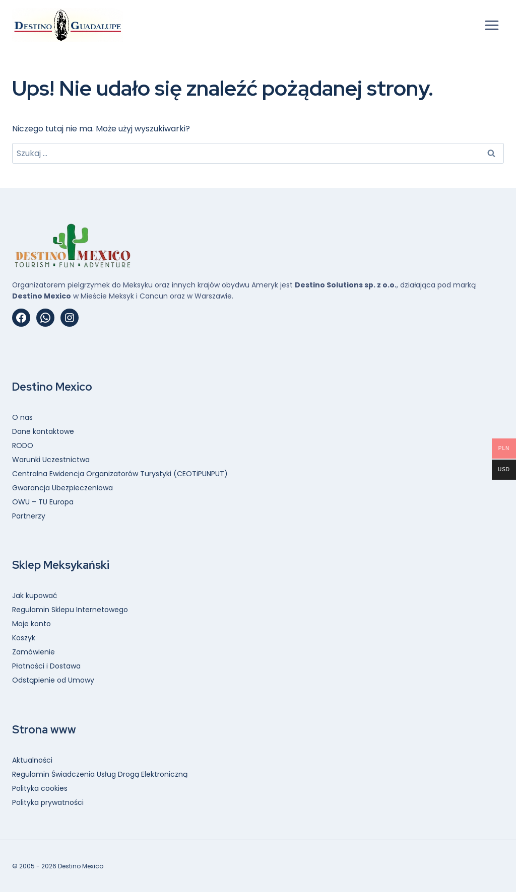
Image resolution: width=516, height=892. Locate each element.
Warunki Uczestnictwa (51, 460)
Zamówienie (33, 652)
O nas (22, 417)
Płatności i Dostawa (46, 666)
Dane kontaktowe (43, 431)
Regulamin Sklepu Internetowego (70, 610)
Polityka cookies (40, 788)
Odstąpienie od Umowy (53, 680)
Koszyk (23, 638)
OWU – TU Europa (43, 502)
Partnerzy (28, 516)
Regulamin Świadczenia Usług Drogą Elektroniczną (99, 774)
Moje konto (31, 624)
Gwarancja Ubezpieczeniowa (62, 488)
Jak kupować (34, 595)
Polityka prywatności (48, 802)
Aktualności (32, 760)
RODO (22, 445)
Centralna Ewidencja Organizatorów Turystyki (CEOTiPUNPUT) (120, 474)
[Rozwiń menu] (491, 25)
